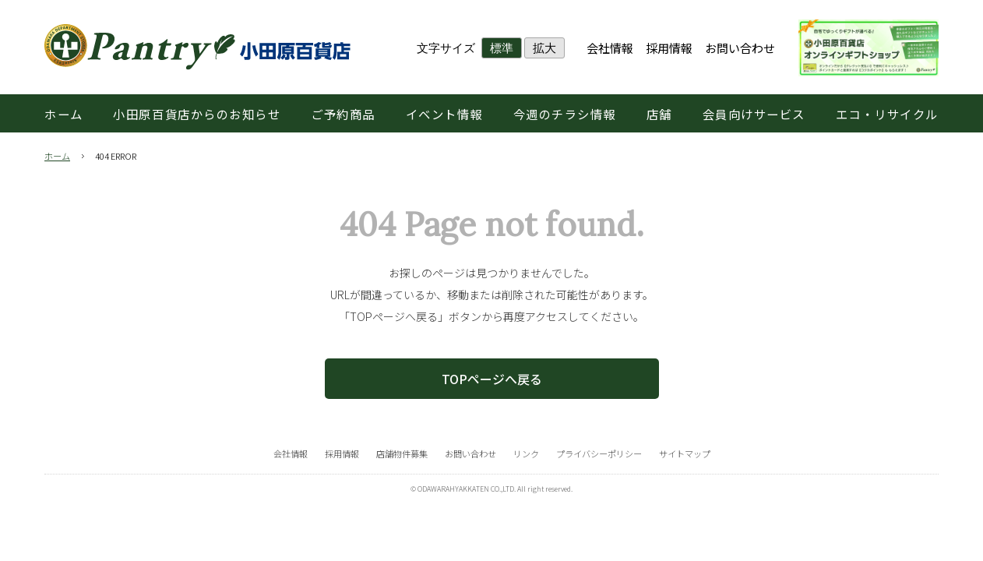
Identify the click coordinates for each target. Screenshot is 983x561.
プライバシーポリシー (599, 453)
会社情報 (610, 48)
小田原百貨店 (197, 47)
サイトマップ (684, 453)
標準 (501, 48)
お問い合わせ (740, 48)
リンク (526, 453)
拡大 (544, 48)
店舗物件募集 (402, 453)
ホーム (57, 156)
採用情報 (669, 48)
